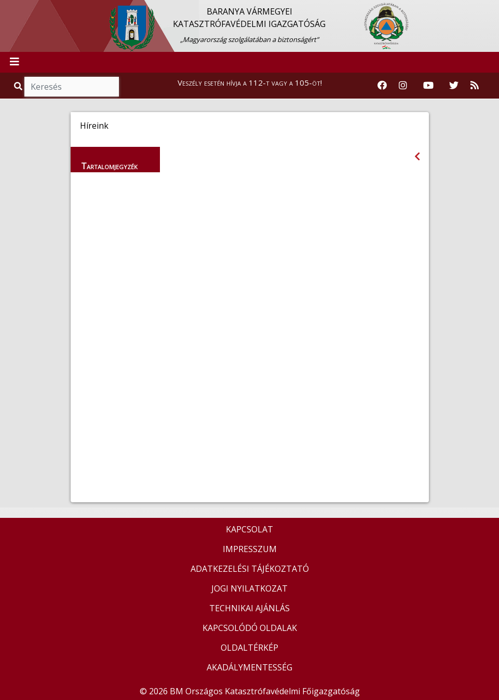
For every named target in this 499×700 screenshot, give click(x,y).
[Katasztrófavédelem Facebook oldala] (382, 85)
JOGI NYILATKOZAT (249, 588)
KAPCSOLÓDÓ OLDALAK (250, 628)
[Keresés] (71, 87)
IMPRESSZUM (250, 549)
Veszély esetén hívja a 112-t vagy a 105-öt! (250, 82)
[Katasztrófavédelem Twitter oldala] (454, 85)
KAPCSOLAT (249, 529)
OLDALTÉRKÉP (249, 647)
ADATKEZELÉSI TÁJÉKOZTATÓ (250, 568)
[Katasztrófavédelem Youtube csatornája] (428, 85)
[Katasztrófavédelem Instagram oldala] (403, 85)
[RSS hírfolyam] (474, 85)
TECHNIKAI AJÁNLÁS (249, 608)
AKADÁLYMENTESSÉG (249, 667)
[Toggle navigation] (14, 62)
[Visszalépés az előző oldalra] (417, 156)
